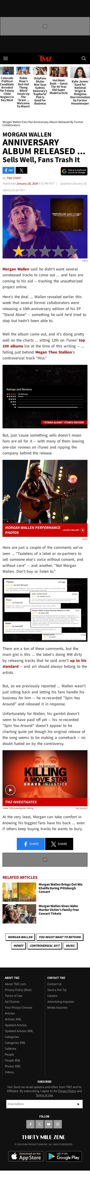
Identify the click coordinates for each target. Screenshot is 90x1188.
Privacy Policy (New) (18, 990)
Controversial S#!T (45, 946)
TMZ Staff (14, 178)
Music (70, 946)
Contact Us (54, 984)
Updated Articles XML (19, 1031)
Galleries (10, 1048)
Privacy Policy (67, 1091)
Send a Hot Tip (56, 990)
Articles (10, 1013)
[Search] (84, 58)
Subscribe (78, 1104)
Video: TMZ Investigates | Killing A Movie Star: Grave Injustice (20, 808)
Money (18, 946)
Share (31, 844)
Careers (52, 996)
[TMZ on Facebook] (30, 1124)
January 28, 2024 (27, 183)
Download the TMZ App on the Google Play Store (64, 1156)
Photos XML (13, 1066)
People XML (13, 1060)
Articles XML (13, 1019)
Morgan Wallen (20, 937)
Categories (12, 1037)
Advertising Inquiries (60, 1001)
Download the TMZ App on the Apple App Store (26, 1156)
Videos (9, 1072)
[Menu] (6, 58)
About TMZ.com (15, 984)
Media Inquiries (57, 1007)
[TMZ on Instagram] (57, 1124)
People (9, 1054)
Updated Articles (15, 1025)
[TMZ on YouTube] (48, 1124)
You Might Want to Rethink (60, 937)
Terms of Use (13, 996)
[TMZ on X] (39, 1124)
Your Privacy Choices (18, 1007)
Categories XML (15, 1043)
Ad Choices (12, 1001)
